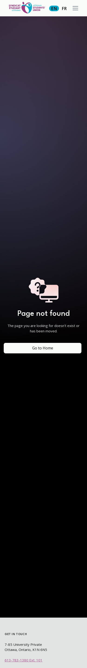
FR (64, 8)
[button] (75, 8)
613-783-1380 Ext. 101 (23, 660)
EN (54, 8)
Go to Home (42, 348)
